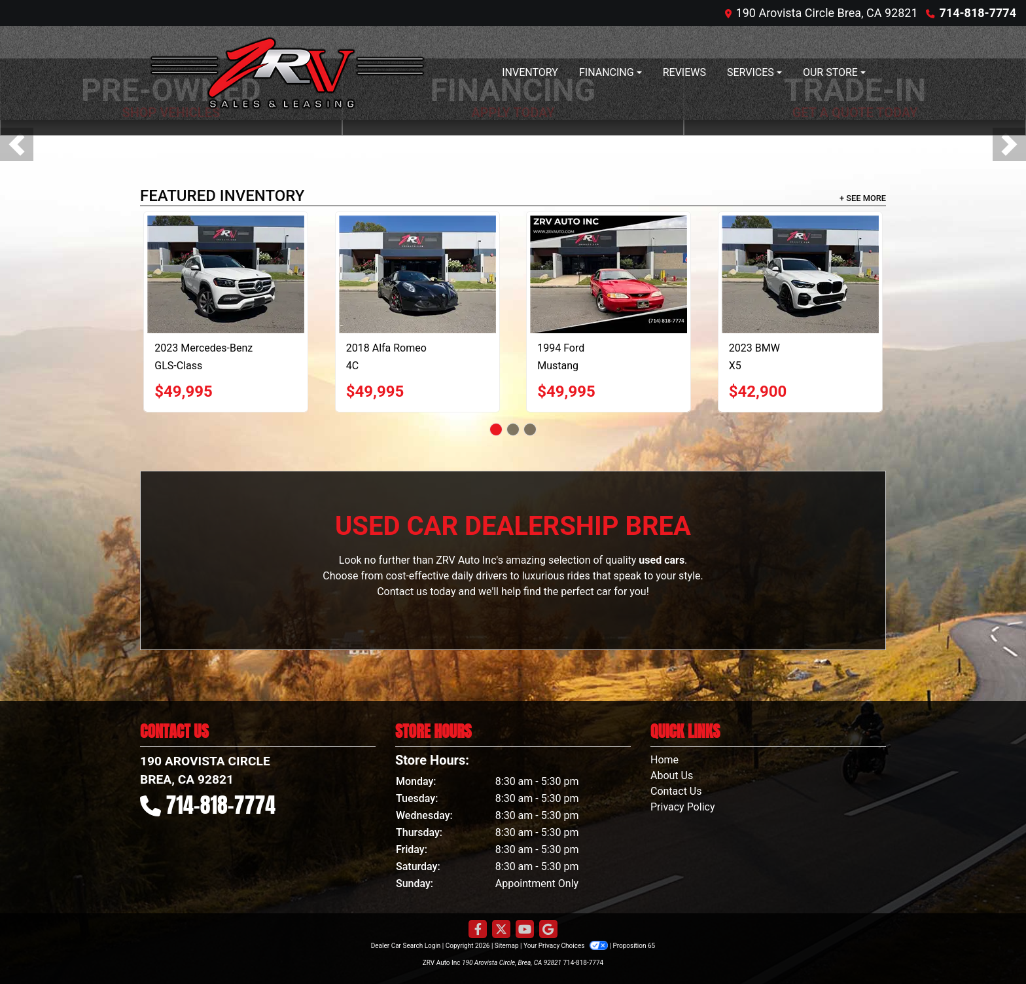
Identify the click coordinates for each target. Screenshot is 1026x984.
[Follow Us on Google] (548, 929)
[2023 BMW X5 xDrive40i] (800, 274)
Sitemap (507, 945)
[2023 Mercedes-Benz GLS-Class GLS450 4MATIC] (226, 274)
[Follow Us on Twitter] (501, 929)
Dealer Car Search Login (406, 945)
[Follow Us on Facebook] (478, 929)
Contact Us (676, 791)
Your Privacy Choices (566, 945)
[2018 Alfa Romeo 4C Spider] (417, 274)
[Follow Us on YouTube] (525, 929)
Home (664, 760)
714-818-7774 (978, 13)
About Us (671, 775)
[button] (16, 144)
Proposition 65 (633, 945)
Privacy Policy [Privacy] (682, 807)
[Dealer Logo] (287, 73)
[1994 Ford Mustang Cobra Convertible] (608, 274)
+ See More (863, 198)
